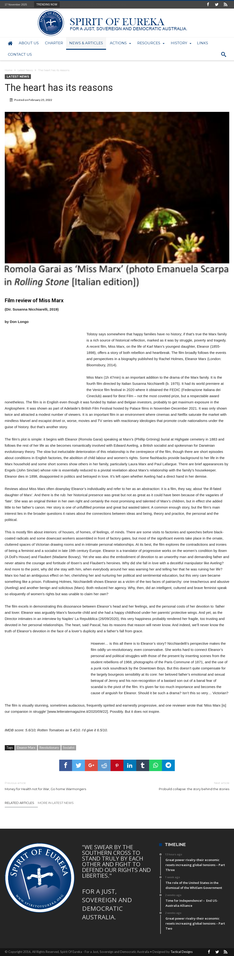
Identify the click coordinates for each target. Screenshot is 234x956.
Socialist (68, 747)
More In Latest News (56, 803)
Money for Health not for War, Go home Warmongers (57, 786)
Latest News (25, 70)
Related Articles (19, 803)
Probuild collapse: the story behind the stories (176, 786)
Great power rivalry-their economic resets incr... (94, 4)
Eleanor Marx (26, 747)
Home (8, 70)
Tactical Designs (182, 952)
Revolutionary (49, 747)
